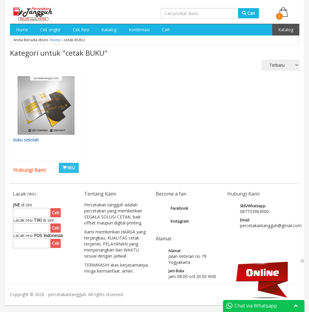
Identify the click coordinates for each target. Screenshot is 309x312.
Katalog (108, 29)
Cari (248, 13)
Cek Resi (81, 29)
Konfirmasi (139, 29)
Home (22, 29)
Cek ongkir (50, 29)
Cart (166, 29)
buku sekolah (26, 140)
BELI (69, 167)
